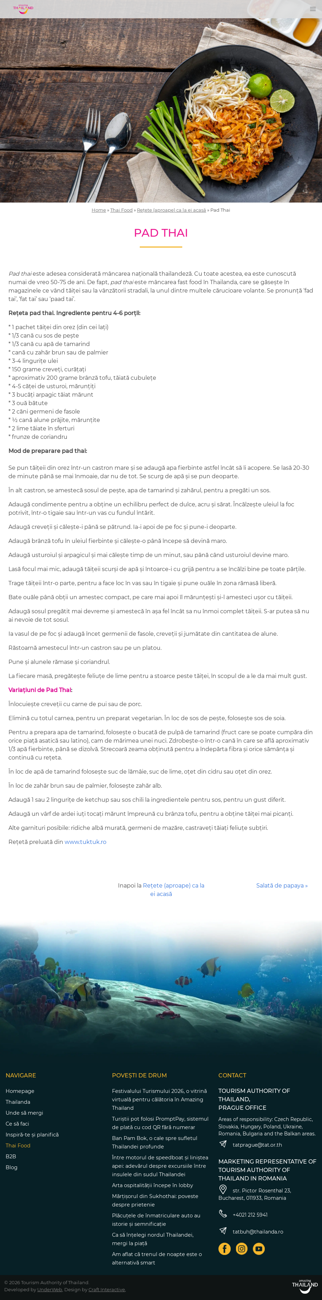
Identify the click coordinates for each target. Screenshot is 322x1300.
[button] (313, 9)
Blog (12, 1167)
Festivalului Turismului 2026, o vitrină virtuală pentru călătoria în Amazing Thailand (159, 1099)
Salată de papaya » (282, 885)
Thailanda (18, 1102)
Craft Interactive (106, 1289)
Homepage (20, 1091)
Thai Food (121, 210)
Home (99, 210)
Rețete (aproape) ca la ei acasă (171, 210)
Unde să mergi (24, 1113)
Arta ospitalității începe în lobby (152, 1185)
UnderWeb (49, 1289)
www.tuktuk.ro (85, 842)
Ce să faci (17, 1124)
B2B (11, 1156)
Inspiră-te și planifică (32, 1135)
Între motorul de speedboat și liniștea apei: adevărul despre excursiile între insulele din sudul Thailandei (160, 1166)
